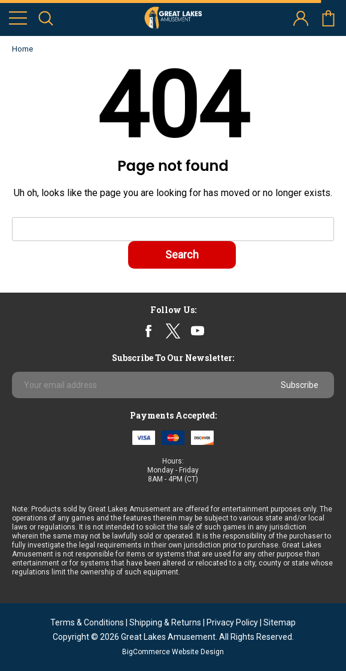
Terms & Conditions (87, 622)
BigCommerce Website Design (173, 652)
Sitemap (279, 622)
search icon (45, 18)
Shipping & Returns (165, 622)
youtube (197, 331)
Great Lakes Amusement (168, 637)
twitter (172, 330)
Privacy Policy (232, 622)
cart (328, 18)
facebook (148, 330)
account (300, 18)
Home (22, 48)
